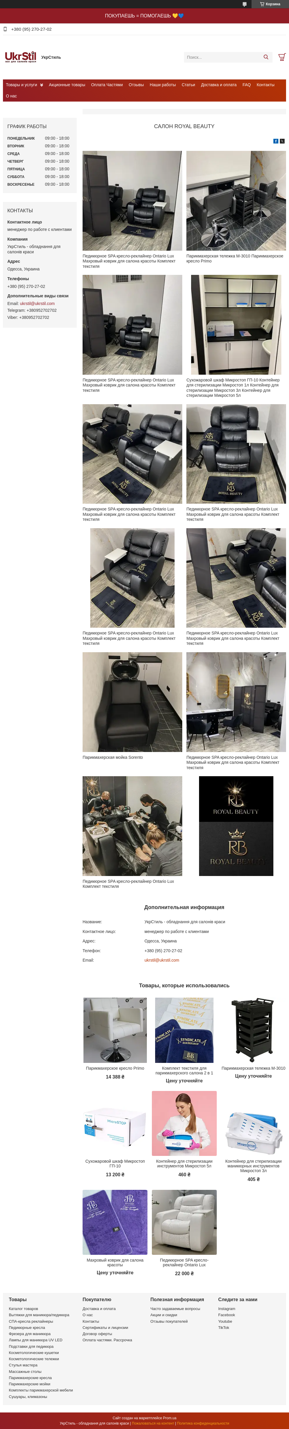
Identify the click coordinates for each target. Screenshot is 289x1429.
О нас (11, 96)
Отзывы (136, 84)
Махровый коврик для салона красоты (115, 1262)
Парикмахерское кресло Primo (115, 1068)
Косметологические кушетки (34, 1352)
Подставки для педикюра (31, 1346)
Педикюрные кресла (27, 1327)
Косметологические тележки (34, 1359)
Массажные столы (25, 1371)
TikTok (223, 1327)
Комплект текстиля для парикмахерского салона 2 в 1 (184, 1070)
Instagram (226, 1308)
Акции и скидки (163, 1315)
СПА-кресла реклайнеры (31, 1321)
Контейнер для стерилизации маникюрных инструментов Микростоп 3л (253, 1166)
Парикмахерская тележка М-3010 (253, 1068)
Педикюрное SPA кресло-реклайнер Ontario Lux (184, 1262)
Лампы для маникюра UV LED (36, 1340)
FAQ (246, 84)
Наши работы (163, 84)
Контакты (265, 84)
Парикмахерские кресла (30, 1378)
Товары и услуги (21, 84)
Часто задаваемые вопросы (175, 1308)
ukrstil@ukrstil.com (161, 960)
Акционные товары (67, 84)
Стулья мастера (23, 1365)
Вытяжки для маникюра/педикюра (39, 1315)
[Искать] (265, 57)
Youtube (225, 1321)
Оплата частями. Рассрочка (107, 1340)
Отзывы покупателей (169, 1321)
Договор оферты (97, 1334)
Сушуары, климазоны (28, 1396)
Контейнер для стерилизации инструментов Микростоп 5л (184, 1163)
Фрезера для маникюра (30, 1334)
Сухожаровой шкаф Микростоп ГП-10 (115, 1163)
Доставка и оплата (219, 84)
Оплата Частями (107, 84)
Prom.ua (169, 1418)
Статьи (188, 84)
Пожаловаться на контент (153, 1423)
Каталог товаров (23, 1308)
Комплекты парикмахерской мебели (41, 1390)
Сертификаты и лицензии (105, 1327)
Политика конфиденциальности (203, 1423)
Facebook (226, 1315)
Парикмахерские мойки (29, 1384)
